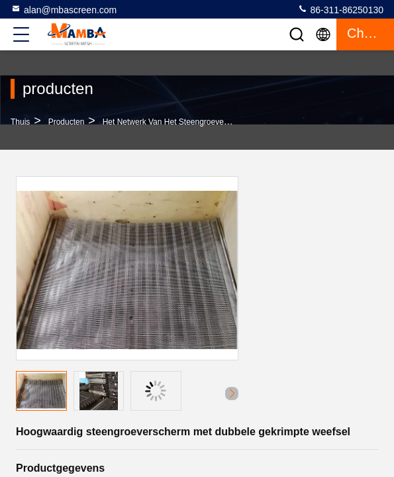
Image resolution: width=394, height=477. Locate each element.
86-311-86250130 (340, 9)
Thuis (20, 122)
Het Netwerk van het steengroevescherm (176, 122)
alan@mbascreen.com (64, 9)
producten (66, 122)
